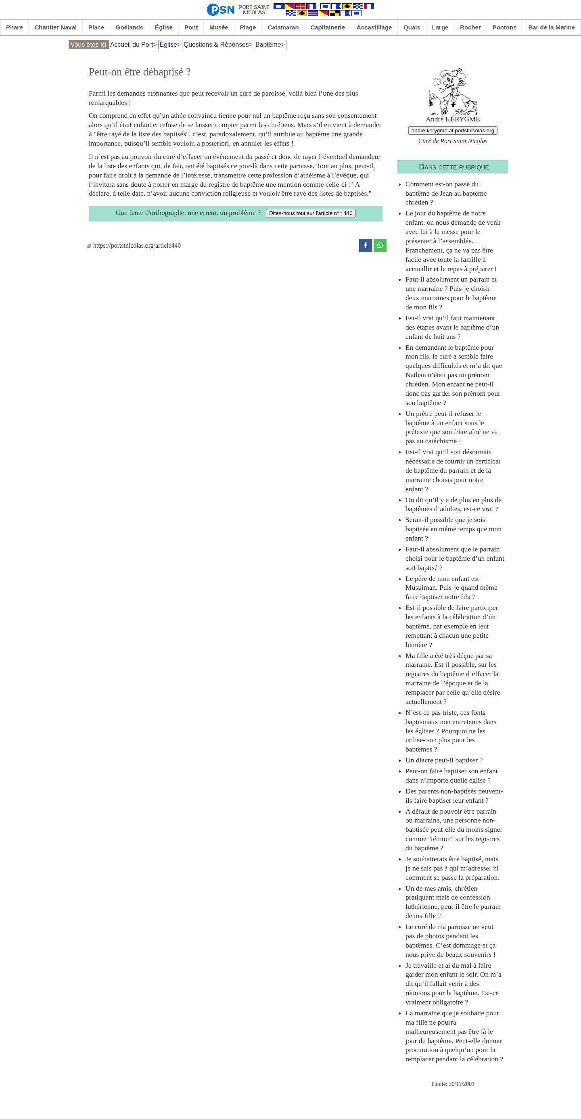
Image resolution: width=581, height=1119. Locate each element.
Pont (191, 27)
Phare (14, 27)
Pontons (505, 27)
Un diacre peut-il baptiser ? (444, 760)
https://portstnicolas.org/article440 (134, 245)
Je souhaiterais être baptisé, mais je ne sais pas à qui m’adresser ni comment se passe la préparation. (452, 868)
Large (440, 27)
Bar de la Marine (551, 27)
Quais (411, 27)
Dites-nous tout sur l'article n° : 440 (310, 213)
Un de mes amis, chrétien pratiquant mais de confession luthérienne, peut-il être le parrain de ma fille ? (453, 902)
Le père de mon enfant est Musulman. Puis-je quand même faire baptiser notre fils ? (451, 587)
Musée (218, 27)
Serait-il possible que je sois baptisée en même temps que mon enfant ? (453, 529)
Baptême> (270, 44)
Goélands (129, 27)
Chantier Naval (55, 27)
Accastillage (374, 27)
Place (96, 27)
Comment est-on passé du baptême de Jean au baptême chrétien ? (446, 193)
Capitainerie (328, 27)
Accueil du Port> (133, 44)
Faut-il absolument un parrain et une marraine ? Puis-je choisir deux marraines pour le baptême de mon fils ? (451, 293)
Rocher (470, 27)
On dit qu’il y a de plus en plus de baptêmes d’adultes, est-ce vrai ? (453, 504)
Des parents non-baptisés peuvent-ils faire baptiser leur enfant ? (454, 795)
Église (164, 27)
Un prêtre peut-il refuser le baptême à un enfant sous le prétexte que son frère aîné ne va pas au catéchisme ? (451, 427)
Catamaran (283, 27)
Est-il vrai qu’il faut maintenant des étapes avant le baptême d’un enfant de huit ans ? (452, 327)
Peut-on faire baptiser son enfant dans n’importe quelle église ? (451, 775)
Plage (248, 27)
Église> (170, 44)
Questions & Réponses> (218, 44)
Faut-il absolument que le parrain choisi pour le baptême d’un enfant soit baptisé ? (454, 558)
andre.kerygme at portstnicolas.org (453, 130)
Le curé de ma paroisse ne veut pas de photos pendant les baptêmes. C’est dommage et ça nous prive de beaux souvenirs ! (450, 940)
